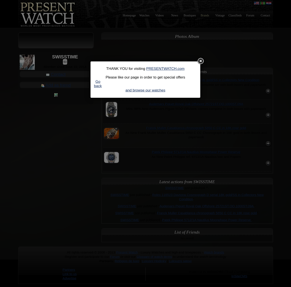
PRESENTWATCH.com (165, 69)
